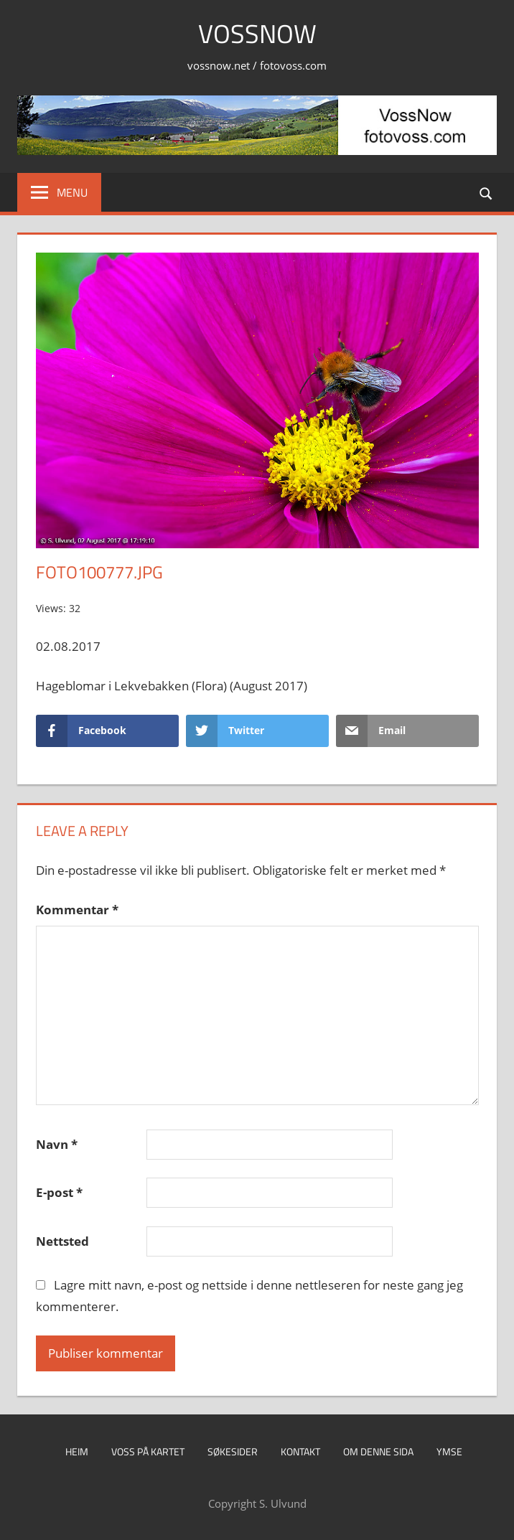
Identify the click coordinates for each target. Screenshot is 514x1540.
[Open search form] (486, 192)
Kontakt (300, 1451)
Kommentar (77, 909)
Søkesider (232, 1451)
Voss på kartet (147, 1451)
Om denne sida (378, 1451)
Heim (76, 1451)
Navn (57, 1144)
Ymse (449, 1451)
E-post (59, 1192)
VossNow (257, 33)
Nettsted (62, 1241)
